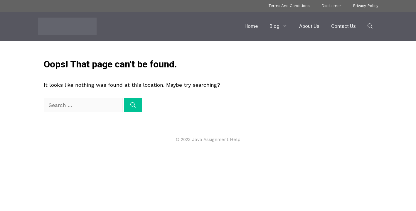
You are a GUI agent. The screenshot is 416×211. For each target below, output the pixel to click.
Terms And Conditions (289, 6)
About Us (309, 26)
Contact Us (343, 26)
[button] (370, 26)
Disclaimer (331, 6)
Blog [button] (281, 26)
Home (251, 26)
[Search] (133, 105)
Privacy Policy (365, 6)
